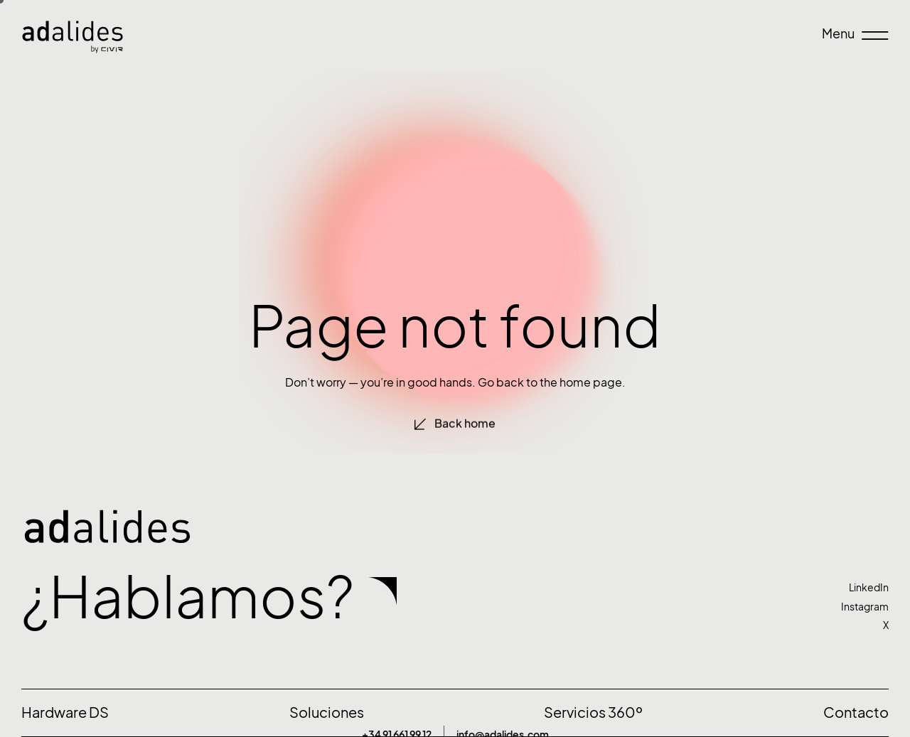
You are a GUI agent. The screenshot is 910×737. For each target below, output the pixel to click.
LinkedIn (869, 587)
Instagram (865, 607)
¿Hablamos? (187, 597)
